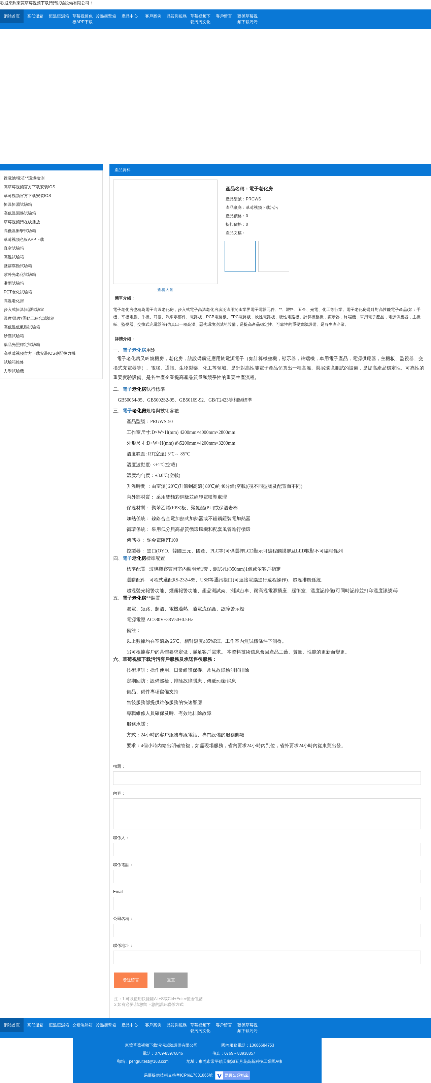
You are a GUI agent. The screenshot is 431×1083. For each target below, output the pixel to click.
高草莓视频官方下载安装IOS (29, 187)
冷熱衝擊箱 (106, 16)
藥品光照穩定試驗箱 (22, 344)
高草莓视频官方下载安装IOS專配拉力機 (39, 353)
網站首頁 (12, 16)
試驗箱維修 (14, 362)
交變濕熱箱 (82, 1025)
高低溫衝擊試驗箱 (20, 230)
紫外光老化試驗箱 (20, 274)
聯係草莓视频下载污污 (247, 19)
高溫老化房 (14, 300)
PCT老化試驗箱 (18, 292)
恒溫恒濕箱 (59, 16)
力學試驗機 (14, 371)
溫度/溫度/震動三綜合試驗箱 (29, 318)
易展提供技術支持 (160, 1075)
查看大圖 (165, 289)
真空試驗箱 (14, 248)
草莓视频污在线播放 (22, 222)
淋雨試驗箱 (14, 283)
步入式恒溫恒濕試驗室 (24, 309)
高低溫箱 (35, 16)
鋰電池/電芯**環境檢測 (24, 178)
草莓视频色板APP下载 (82, 19)
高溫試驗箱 (14, 257)
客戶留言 (224, 16)
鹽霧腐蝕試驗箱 (18, 265)
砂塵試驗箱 (14, 335)
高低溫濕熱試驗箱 (20, 213)
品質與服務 (177, 16)
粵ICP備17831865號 (194, 1075)
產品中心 (130, 16)
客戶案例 (153, 16)
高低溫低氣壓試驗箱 (22, 327)
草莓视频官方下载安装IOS (27, 195)
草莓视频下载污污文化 (200, 19)
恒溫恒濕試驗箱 (18, 204)
